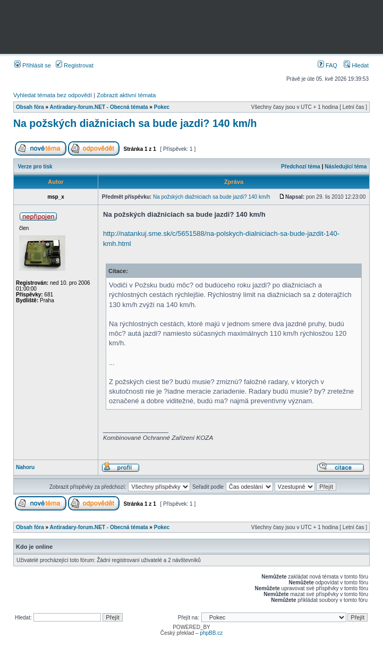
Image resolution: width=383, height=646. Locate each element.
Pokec (161, 107)
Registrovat (74, 65)
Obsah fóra (30, 107)
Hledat (356, 65)
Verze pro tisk (35, 166)
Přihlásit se (32, 65)
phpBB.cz (211, 633)
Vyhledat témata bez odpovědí (52, 95)
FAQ (327, 65)
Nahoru (25, 467)
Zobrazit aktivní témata (126, 95)
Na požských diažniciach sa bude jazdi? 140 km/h (135, 123)
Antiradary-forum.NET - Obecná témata (99, 107)
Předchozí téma (300, 166)
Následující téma (346, 166)
